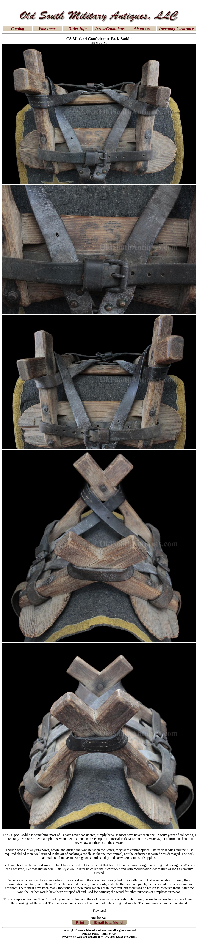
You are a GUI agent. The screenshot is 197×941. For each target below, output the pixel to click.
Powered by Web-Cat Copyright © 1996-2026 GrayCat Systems (99, 936)
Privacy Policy (90, 933)
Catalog (17, 28)
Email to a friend (108, 922)
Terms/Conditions (110, 28)
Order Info (77, 28)
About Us (142, 28)
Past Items (47, 28)
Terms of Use (108, 933)
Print (80, 922)
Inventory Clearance (176, 28)
